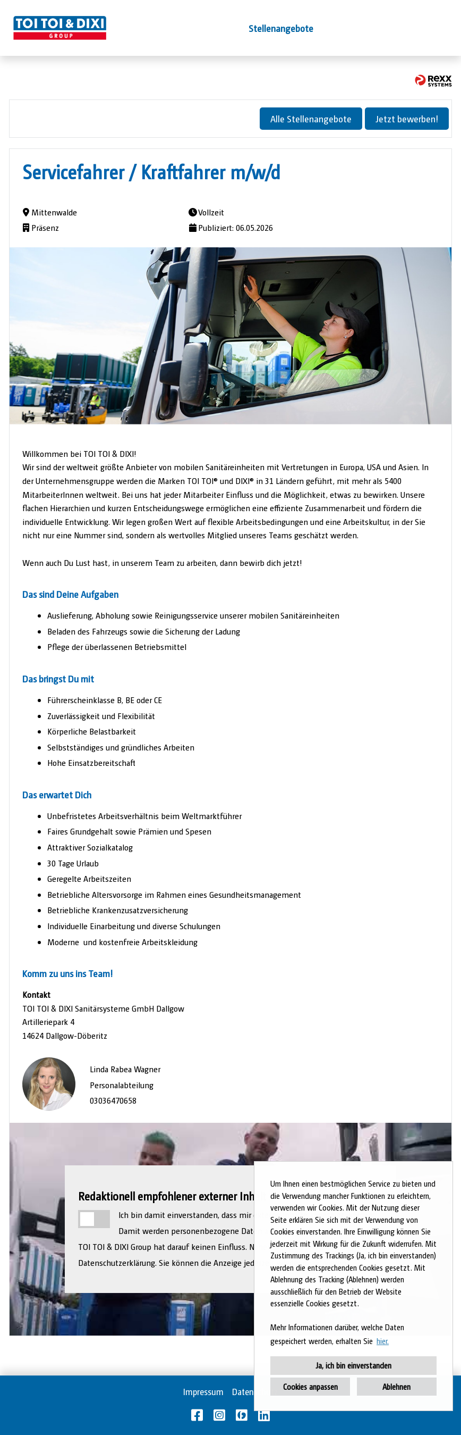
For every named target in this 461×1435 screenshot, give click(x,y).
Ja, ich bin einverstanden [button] (353, 1365)
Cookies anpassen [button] (310, 1386)
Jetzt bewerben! (406, 118)
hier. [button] (383, 1341)
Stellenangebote (281, 28)
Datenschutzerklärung (116, 1262)
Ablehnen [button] (396, 1386)
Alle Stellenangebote (311, 118)
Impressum (203, 1391)
